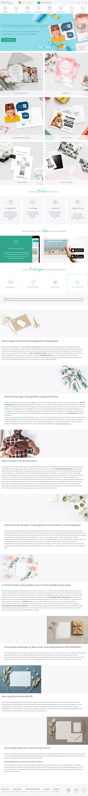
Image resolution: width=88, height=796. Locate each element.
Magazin (56, 789)
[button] (40, 47)
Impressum (5, 789)
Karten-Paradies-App (8, 3)
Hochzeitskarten (62, 357)
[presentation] (36, 47)
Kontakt (46, 789)
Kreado (57, 791)
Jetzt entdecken (8, 40)
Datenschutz (17, 789)
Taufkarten (35, 488)
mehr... (10, 220)
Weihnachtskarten (26, 488)
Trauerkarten (8, 413)
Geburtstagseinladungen (50, 357)
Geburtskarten (8, 411)
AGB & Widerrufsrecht (32, 789)
